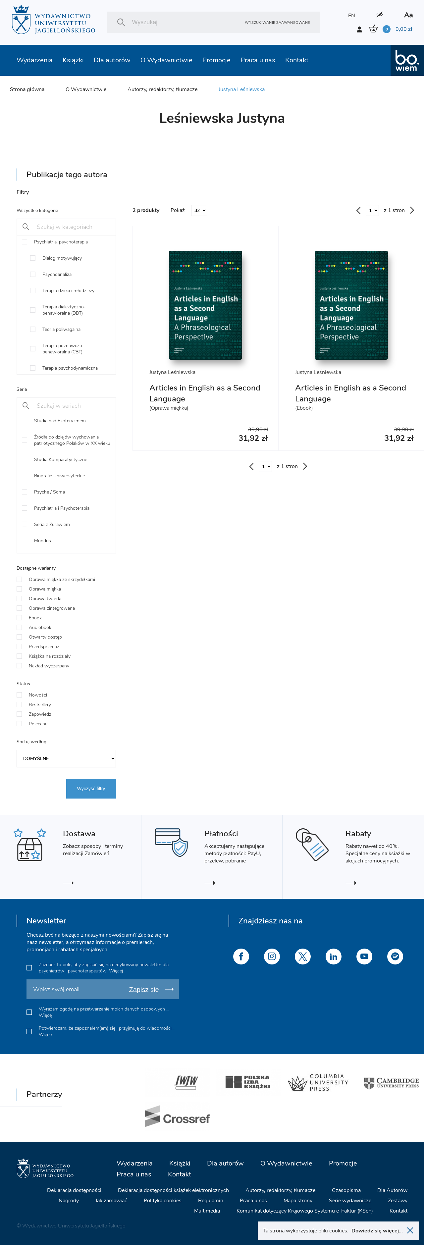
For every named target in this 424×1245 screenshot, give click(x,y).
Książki (73, 60)
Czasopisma (346, 1190)
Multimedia (207, 1211)
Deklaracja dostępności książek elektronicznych (173, 1190)
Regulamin (210, 1200)
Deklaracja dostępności (74, 1190)
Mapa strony (298, 1200)
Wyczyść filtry (91, 788)
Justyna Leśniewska (242, 89)
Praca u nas (257, 60)
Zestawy (397, 1200)
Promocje (216, 60)
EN (351, 15)
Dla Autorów (392, 1190)
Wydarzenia (35, 60)
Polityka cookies (163, 1200)
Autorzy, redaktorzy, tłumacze (162, 89)
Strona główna (27, 89)
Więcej (116, 971)
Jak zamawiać (111, 1200)
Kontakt (296, 60)
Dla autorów (112, 60)
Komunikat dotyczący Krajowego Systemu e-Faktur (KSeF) (305, 1211)
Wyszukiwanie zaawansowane (277, 22)
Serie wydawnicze (350, 1200)
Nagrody (69, 1200)
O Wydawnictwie (166, 60)
